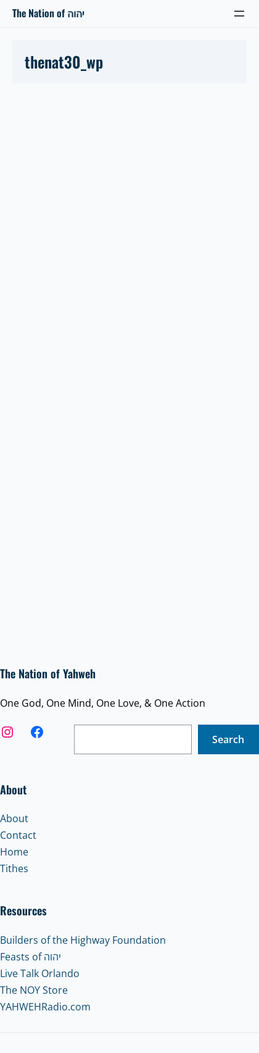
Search (228, 739)
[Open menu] (239, 13)
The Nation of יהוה (48, 13)
